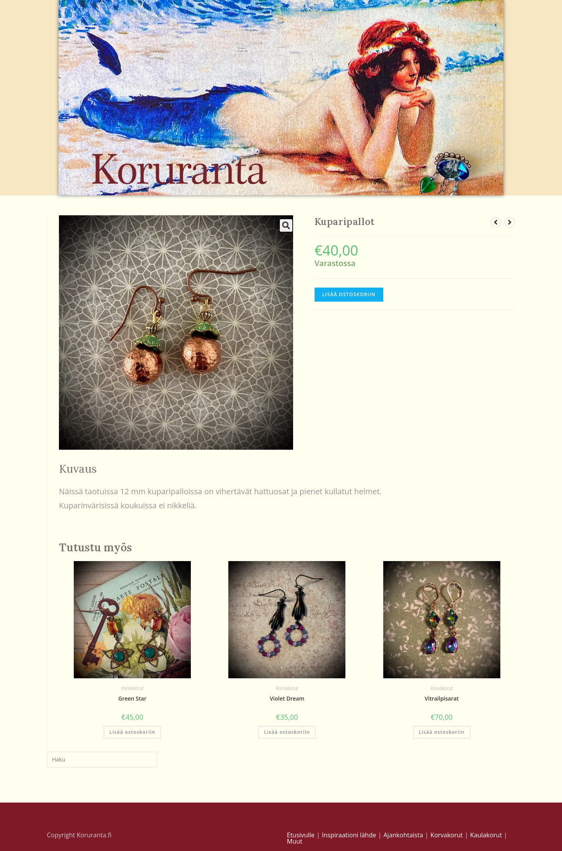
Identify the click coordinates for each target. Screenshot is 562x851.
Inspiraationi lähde (349, 835)
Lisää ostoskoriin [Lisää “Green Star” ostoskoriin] (132, 732)
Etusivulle (301, 835)
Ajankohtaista (403, 835)
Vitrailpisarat (442, 698)
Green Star (132, 698)
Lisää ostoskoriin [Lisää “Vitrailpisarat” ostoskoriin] (442, 732)
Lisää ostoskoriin (349, 294)
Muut (294, 841)
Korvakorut (132, 688)
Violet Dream (287, 698)
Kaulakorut (486, 835)
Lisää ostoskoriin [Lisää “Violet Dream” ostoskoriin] (287, 732)
